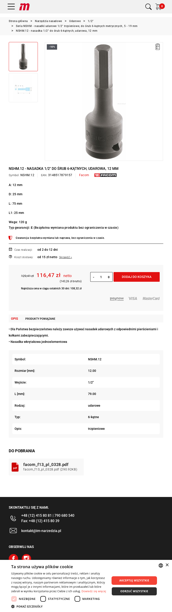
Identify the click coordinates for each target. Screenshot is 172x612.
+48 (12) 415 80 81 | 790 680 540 (47, 515)
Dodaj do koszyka (136, 277)
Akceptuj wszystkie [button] (134, 580)
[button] (59, 606)
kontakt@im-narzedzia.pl (41, 531)
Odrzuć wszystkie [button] (134, 591)
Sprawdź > (65, 257)
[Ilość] (101, 277)
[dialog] (86, 586)
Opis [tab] (14, 318)
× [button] (167, 565)
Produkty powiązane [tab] (40, 318)
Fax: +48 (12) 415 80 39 (40, 521)
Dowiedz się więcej (94, 591)
